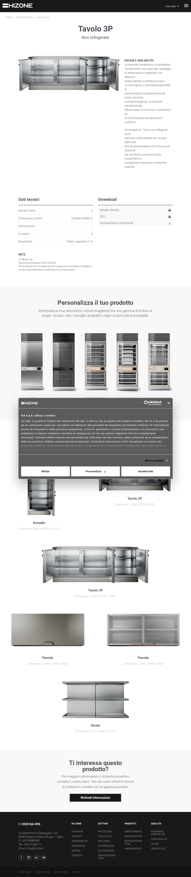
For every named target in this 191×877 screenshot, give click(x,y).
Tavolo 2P (134, 498)
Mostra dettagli (154, 460)
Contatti (77, 855)
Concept (77, 836)
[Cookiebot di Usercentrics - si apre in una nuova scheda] (146, 403)
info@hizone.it (35, 848)
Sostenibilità (80, 841)
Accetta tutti (145, 471)
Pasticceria (105, 831)
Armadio (39, 523)
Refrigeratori (133, 836)
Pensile (47, 658)
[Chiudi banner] (169, 403)
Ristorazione (106, 845)
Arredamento (24, 17)
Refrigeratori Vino (107, 857)
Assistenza (78, 845)
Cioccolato (105, 836)
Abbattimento (133, 831)
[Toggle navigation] (186, 6)
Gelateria (104, 841)
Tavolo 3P (95, 590)
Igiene (155, 843)
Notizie (76, 850)
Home (8, 17)
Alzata (95, 725)
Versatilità (158, 848)
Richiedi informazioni (95, 797)
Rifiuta (45, 471)
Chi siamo (77, 831)
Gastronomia (106, 850)
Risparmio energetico (158, 833)
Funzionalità (159, 839)
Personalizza (96, 471)
